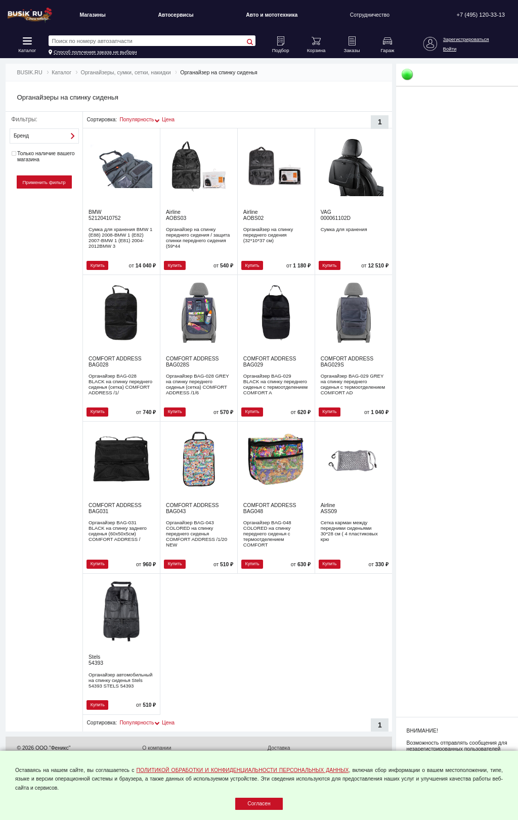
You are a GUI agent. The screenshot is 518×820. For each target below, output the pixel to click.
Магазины (92, 15)
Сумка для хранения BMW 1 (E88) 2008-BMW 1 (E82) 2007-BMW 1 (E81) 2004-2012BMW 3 (120, 237)
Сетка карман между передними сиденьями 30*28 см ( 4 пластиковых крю (349, 531)
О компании (156, 748)
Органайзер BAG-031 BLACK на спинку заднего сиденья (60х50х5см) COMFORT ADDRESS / (118, 531)
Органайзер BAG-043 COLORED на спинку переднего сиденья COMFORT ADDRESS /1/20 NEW (196, 534)
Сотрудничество (370, 15)
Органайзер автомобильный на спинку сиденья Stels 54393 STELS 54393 (120, 680)
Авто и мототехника (271, 15)
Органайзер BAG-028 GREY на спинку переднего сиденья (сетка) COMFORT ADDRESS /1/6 (197, 384)
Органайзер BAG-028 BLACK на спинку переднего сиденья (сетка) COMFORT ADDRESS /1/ (120, 384)
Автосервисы (175, 15)
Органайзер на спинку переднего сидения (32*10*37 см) (268, 234)
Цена (168, 119)
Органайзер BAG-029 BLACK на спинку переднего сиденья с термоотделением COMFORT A (275, 384)
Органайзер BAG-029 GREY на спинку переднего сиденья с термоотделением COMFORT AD (353, 384)
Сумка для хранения (344, 229)
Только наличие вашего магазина (43, 156)
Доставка (279, 748)
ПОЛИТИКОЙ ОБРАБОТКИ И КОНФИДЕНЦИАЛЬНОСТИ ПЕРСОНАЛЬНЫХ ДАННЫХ (243, 770)
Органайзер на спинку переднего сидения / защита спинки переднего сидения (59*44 (198, 237)
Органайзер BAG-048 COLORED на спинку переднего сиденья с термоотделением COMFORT (267, 534)
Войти (450, 49)
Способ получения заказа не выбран (95, 52)
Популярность (136, 119)
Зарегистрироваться (466, 39)
